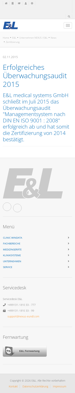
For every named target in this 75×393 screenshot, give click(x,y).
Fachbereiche (11, 243)
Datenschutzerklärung (35, 386)
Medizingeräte (12, 249)
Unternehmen (12, 261)
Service (7, 267)
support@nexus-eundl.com (23, 316)
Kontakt (13, 386)
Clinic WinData (12, 237)
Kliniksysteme (12, 255)
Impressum (59, 386)
